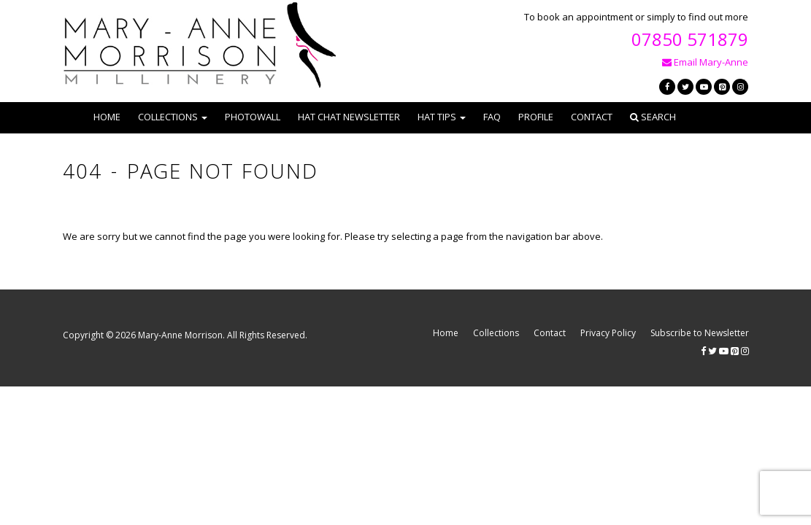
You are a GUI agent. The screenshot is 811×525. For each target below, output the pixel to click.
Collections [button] (172, 116)
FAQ (492, 116)
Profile (535, 116)
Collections (496, 333)
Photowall (252, 116)
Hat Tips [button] (442, 116)
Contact (591, 116)
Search (653, 116)
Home (106, 116)
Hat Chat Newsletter (349, 116)
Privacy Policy (608, 333)
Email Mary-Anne (705, 62)
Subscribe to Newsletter (699, 333)
